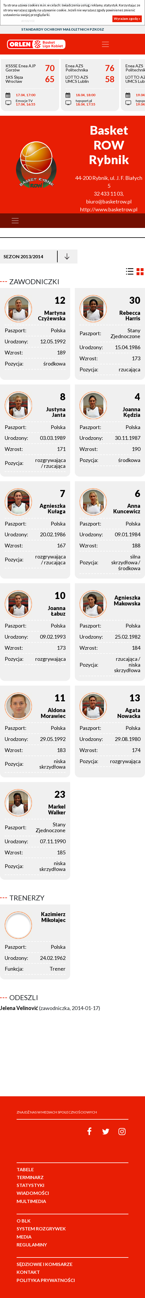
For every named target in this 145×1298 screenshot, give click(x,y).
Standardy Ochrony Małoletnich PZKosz (62, 29)
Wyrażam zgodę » (127, 18)
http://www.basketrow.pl (108, 209)
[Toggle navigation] (105, 44)
